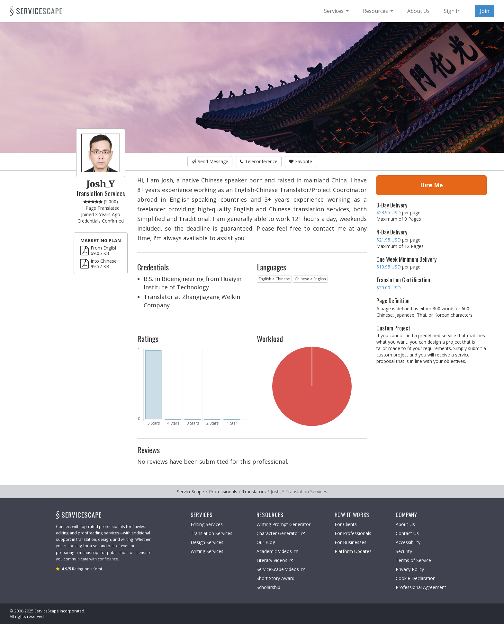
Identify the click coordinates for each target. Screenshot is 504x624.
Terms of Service (413, 560)
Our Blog (265, 542)
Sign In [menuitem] (452, 10)
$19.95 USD (388, 267)
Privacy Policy (410, 569)
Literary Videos (274, 560)
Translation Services (211, 533)
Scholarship (268, 587)
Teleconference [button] (258, 161)
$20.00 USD (388, 288)
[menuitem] (336, 11)
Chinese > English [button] (310, 279)
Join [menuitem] (484, 10)
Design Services (207, 542)
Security (404, 551)
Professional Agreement (421, 587)
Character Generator (280, 533)
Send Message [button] (210, 161)
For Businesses (350, 542)
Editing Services (207, 524)
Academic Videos (277, 551)
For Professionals (353, 533)
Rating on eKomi (82, 568)
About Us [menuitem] (418, 10)
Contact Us (407, 533)
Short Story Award (275, 578)
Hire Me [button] (431, 185)
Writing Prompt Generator (283, 524)
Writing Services (207, 551)
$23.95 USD (388, 212)
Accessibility (408, 542)
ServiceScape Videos (280, 569)
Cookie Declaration (416, 578)
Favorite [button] (300, 161)
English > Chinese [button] (274, 279)
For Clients (346, 524)
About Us (405, 524)
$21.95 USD (388, 240)
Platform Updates (353, 551)
